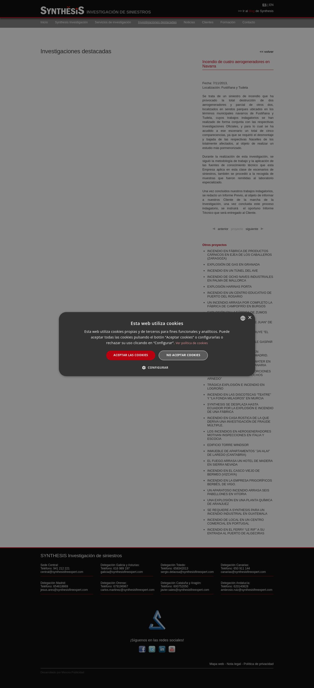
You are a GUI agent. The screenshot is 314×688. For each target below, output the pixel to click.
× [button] (249, 318)
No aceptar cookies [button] (183, 355)
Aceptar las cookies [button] (131, 355)
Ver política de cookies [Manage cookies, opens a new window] (192, 343)
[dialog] (157, 344)
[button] (157, 367)
